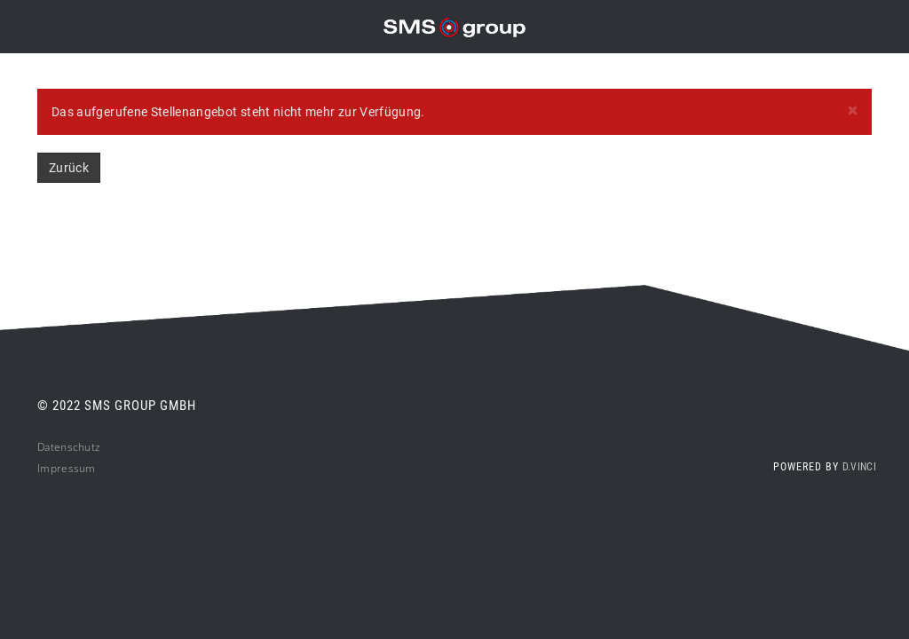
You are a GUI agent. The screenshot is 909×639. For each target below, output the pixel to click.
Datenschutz (68, 446)
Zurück (69, 168)
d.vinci (859, 467)
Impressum (66, 468)
